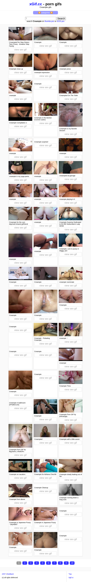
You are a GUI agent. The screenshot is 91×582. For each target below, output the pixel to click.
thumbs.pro (49, 21)
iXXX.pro (60, 21)
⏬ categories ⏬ (45, 13)
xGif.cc (35, 4)
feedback (10, 574)
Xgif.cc (70, 577)
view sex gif (20, 49)
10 (72, 563)
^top (70, 574)
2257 (4, 574)
